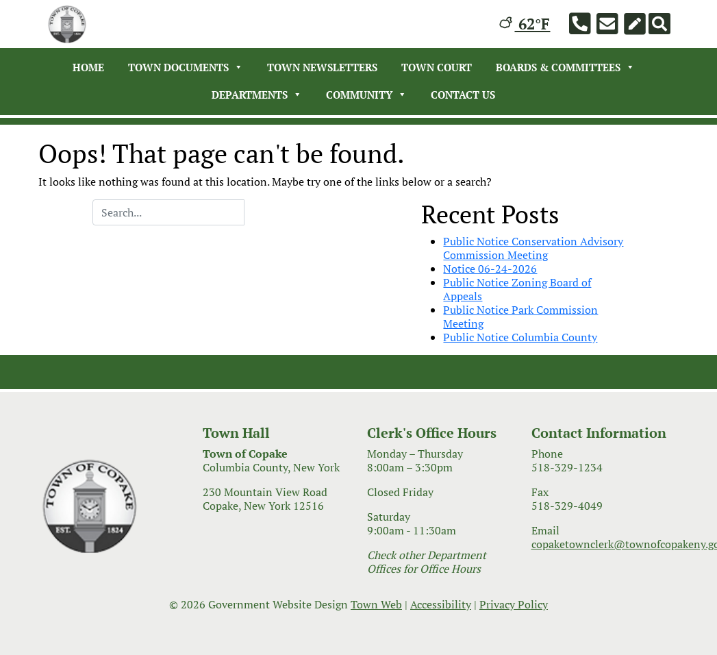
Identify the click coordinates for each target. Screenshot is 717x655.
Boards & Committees (565, 67)
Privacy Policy (513, 604)
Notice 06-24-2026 (490, 268)
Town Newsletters (322, 67)
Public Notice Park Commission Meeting (520, 316)
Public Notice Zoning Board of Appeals (517, 289)
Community (366, 94)
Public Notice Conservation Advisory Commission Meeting (533, 248)
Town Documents (185, 67)
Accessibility (440, 604)
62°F (524, 24)
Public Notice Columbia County (520, 337)
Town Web (376, 604)
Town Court (436, 67)
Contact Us (463, 94)
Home (88, 67)
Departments (257, 94)
